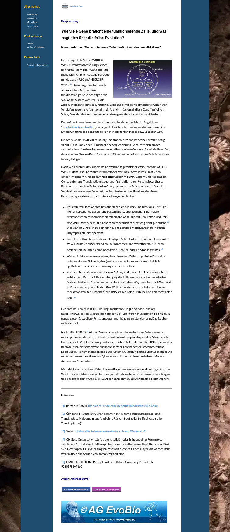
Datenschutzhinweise (37, 65)
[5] (63, 462)
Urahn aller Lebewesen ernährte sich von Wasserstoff (110, 431)
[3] (63, 431)
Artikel (30, 43)
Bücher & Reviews (35, 47)
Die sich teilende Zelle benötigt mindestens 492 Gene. (123, 406)
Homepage (32, 14)
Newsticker (32, 18)
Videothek (32, 22)
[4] (63, 439)
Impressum (32, 26)
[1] (63, 406)
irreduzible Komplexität (78, 127)
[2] (63, 414)
